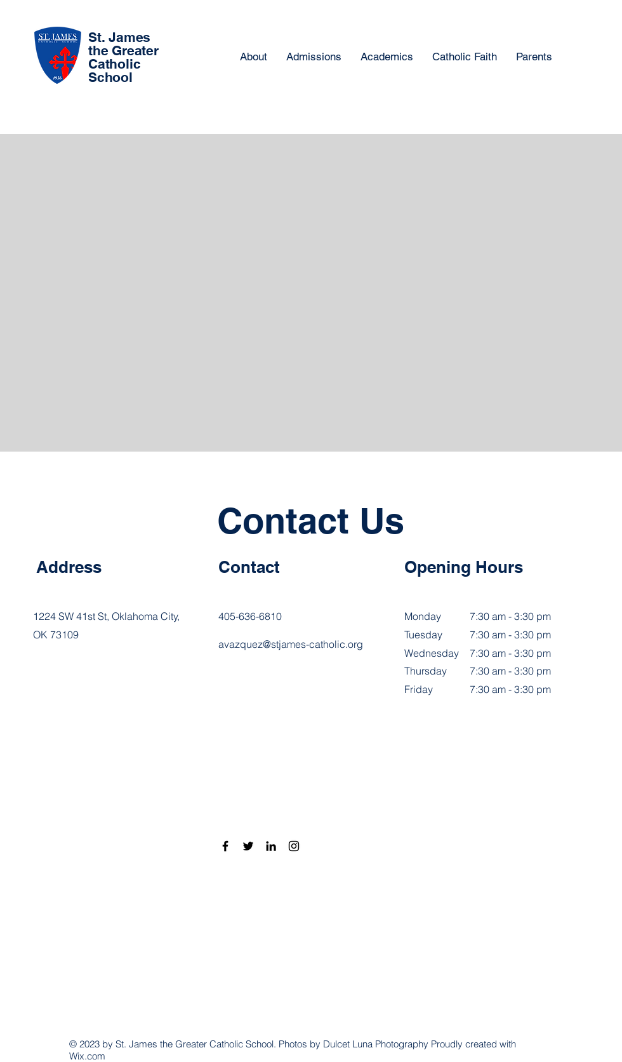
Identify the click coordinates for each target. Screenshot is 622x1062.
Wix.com (87, 1056)
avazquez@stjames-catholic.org (290, 644)
